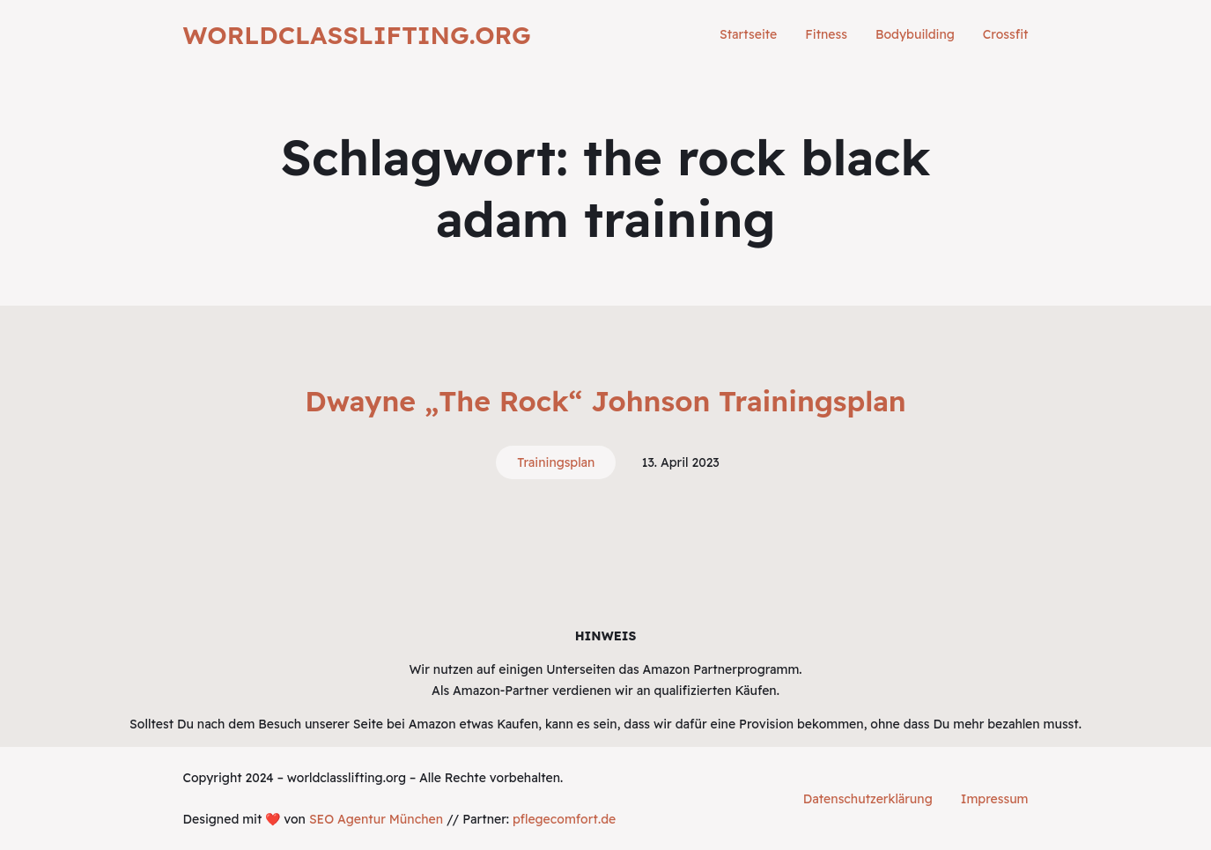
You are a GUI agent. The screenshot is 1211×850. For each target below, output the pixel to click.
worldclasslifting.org (357, 34)
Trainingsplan (555, 462)
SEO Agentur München (376, 819)
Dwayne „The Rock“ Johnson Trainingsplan (605, 400)
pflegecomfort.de (564, 819)
